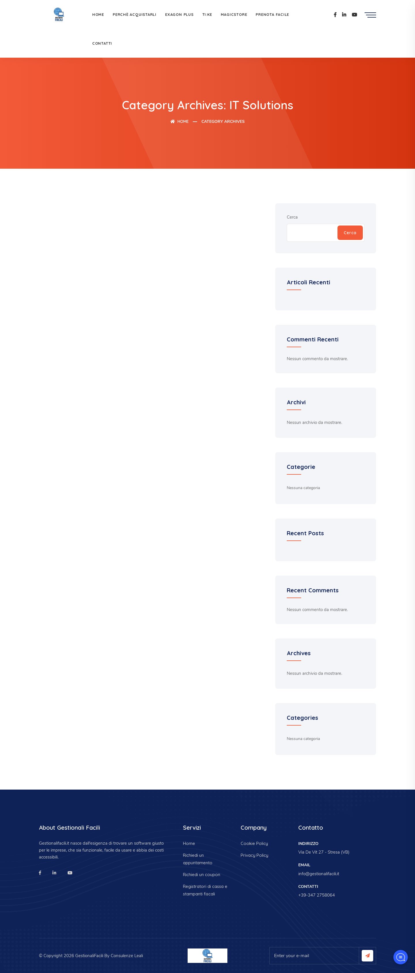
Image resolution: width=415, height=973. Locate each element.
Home (98, 14)
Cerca (292, 217)
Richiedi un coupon (201, 874)
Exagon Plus (179, 14)
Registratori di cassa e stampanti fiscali (205, 890)
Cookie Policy (254, 843)
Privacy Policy (254, 855)
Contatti (102, 43)
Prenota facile (272, 14)
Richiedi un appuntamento (197, 858)
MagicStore (234, 14)
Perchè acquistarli (134, 14)
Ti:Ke (207, 14)
